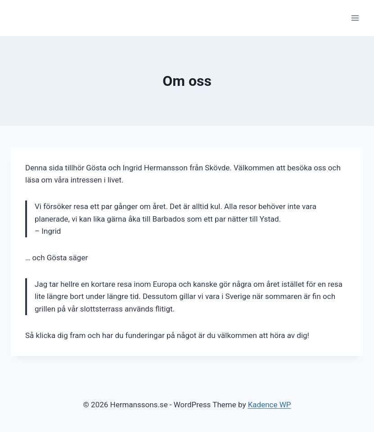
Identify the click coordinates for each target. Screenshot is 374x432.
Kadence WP (269, 404)
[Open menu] (355, 18)
